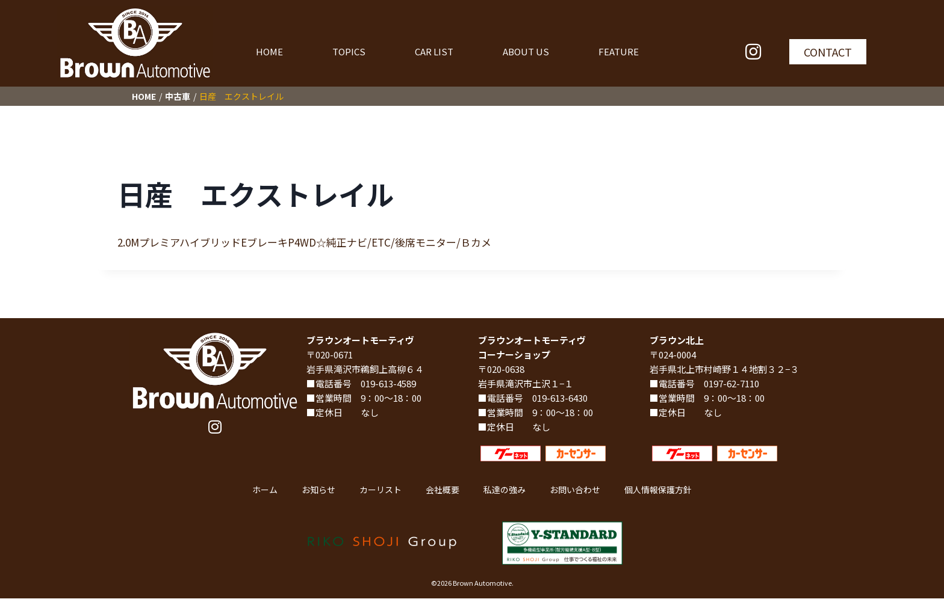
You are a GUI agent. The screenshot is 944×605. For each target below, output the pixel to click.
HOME (269, 51)
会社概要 (442, 490)
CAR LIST (434, 51)
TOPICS (348, 51)
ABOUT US (526, 51)
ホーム (265, 490)
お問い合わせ (575, 490)
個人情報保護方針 (658, 490)
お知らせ (318, 490)
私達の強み (504, 490)
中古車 (177, 96)
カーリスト (380, 490)
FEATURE (618, 51)
